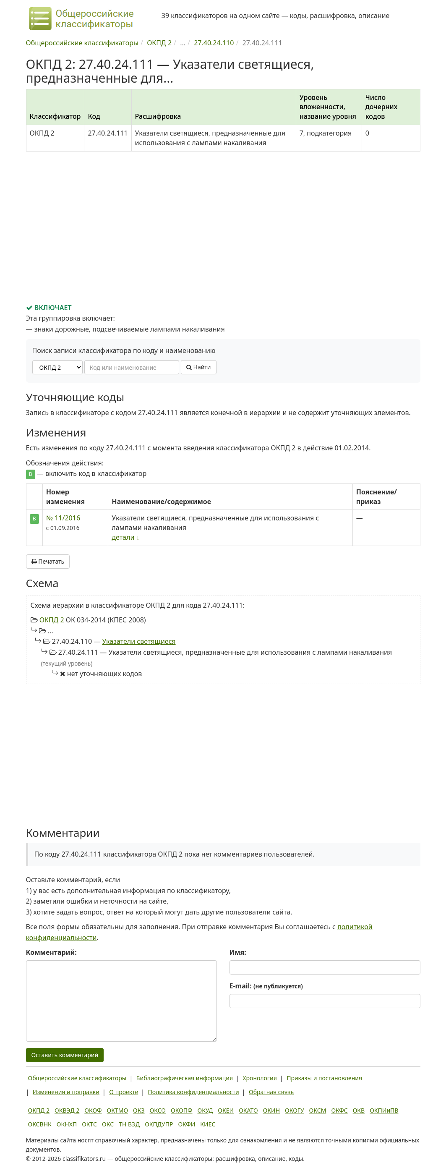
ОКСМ (317, 1110)
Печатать (48, 561)
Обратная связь (271, 1092)
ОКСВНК (40, 1124)
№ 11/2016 (63, 518)
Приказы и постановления (324, 1078)
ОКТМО (117, 1110)
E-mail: (266, 985)
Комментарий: (51, 952)
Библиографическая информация (184, 1078)
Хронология (259, 1078)
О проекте (123, 1092)
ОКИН (271, 1110)
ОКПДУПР (159, 1124)
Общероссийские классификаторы (77, 1078)
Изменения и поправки (66, 1092)
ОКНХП (67, 1124)
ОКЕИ (226, 1110)
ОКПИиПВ (384, 1110)
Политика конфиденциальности (193, 1092)
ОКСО (158, 1110)
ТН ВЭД (129, 1124)
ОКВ (359, 1110)
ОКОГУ (294, 1110)
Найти (198, 367)
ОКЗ (138, 1110)
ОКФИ (186, 1124)
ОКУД (205, 1110)
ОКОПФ (181, 1110)
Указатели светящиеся (138, 641)
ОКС (108, 1124)
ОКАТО (248, 1110)
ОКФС (339, 1110)
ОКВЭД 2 (67, 1110)
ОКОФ (93, 1110)
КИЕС (207, 1124)
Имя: (238, 952)
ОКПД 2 (51, 620)
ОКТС (89, 1124)
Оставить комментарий (65, 1055)
